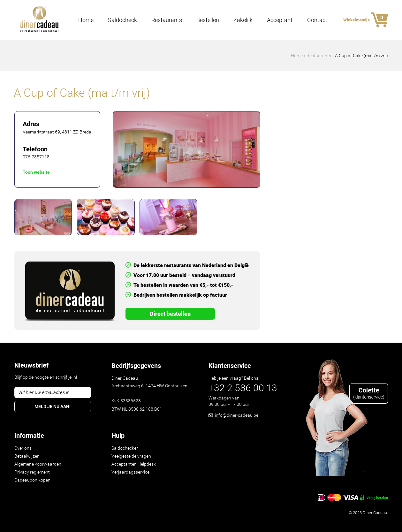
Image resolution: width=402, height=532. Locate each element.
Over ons (23, 448)
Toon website (36, 172)
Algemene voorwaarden (37, 464)
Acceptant (279, 20)
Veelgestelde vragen (131, 456)
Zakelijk (243, 20)
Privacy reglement (32, 472)
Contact (317, 20)
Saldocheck (122, 20)
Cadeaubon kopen (32, 480)
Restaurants (166, 20)
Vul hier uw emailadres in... (45, 392)
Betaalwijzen (27, 456)
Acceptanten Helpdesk (133, 464)
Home (86, 20)
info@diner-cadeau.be (236, 415)
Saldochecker (124, 448)
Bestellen (207, 20)
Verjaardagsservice (130, 472)
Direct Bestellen (170, 313)
